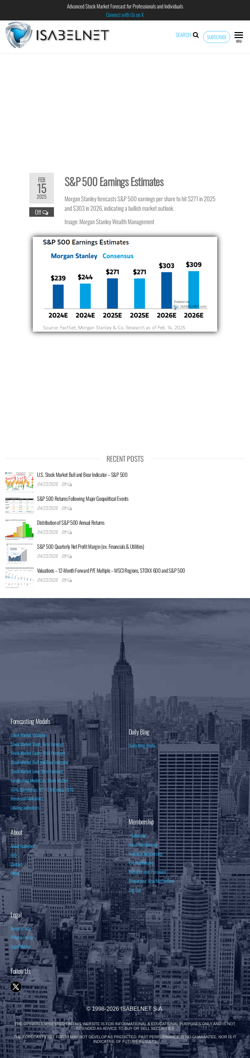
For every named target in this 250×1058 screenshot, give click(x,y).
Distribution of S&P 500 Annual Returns (70, 522)
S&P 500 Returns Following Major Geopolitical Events (82, 498)
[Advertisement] (125, 108)
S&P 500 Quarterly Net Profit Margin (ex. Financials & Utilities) (90, 546)
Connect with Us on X (125, 14)
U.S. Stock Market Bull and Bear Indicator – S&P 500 (82, 474)
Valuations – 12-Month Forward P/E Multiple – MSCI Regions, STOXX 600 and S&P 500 (111, 570)
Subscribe (216, 37)
